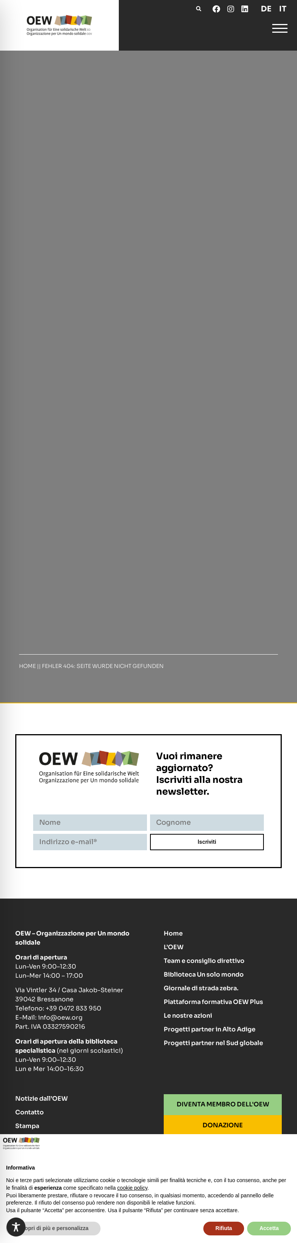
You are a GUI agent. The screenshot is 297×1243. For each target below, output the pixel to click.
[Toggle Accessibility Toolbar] (16, 1227)
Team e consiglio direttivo (204, 961)
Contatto (29, 1112)
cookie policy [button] (132, 1188)
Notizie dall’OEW (41, 1099)
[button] (198, 9)
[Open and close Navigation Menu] (280, 29)
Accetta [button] (269, 1228)
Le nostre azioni (188, 1016)
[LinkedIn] (244, 9)
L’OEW (174, 947)
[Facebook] (216, 9)
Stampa (27, 1126)
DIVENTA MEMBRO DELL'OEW (223, 1104)
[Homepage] (59, 25)
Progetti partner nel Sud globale (213, 1043)
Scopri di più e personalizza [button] (53, 1228)
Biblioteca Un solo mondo (204, 974)
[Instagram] (230, 9)
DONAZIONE (223, 1125)
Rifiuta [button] (224, 1228)
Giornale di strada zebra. (201, 988)
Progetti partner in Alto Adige (209, 1029)
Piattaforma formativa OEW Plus (213, 1002)
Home (27, 666)
